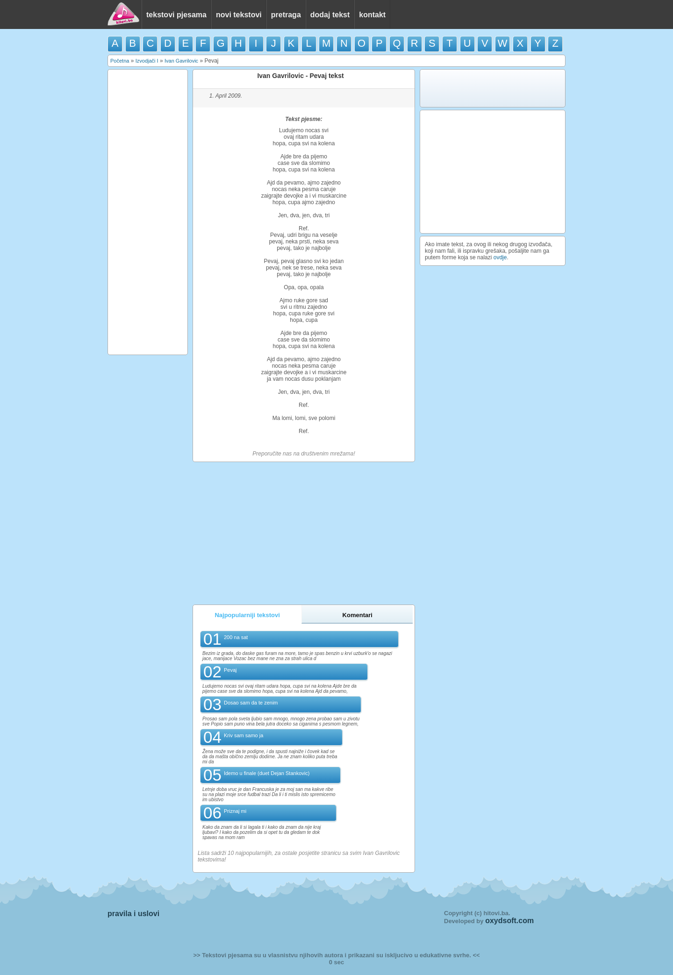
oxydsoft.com (509, 921)
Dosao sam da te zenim (251, 702)
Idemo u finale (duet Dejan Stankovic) (266, 773)
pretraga (286, 15)
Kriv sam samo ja (243, 735)
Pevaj (230, 670)
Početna (119, 61)
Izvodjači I (147, 61)
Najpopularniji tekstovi (247, 615)
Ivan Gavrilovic (181, 61)
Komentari (357, 615)
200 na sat (236, 637)
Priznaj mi (235, 811)
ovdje (500, 257)
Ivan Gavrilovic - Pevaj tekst (300, 75)
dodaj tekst (330, 15)
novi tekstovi (239, 15)
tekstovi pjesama (176, 15)
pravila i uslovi (133, 914)
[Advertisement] (147, 212)
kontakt (372, 15)
